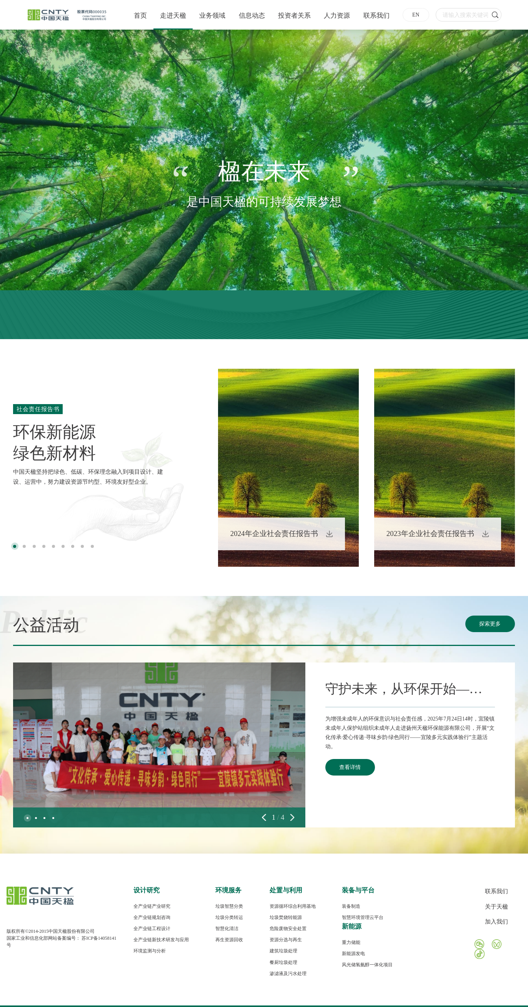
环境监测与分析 (149, 951)
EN (415, 15)
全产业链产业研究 (151, 906)
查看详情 (350, 767)
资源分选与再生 (286, 939)
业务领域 (212, 15)
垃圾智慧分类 (229, 906)
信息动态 (252, 15)
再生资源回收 (229, 939)
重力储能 (351, 942)
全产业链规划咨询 (151, 917)
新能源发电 (353, 953)
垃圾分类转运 (229, 917)
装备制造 (351, 906)
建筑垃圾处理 (283, 951)
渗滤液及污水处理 (288, 973)
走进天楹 (173, 15)
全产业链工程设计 (151, 928)
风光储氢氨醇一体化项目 (367, 964)
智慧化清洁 (226, 928)
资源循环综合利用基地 (293, 906)
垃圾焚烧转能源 (286, 917)
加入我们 (496, 921)
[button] (14, 546)
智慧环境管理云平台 (362, 917)
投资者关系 (294, 15)
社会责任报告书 (38, 409)
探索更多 (490, 624)
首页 (140, 15)
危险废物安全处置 (288, 928)
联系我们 (376, 15)
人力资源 (337, 15)
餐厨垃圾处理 (283, 962)
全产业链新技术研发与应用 (161, 939)
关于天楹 (496, 906)
